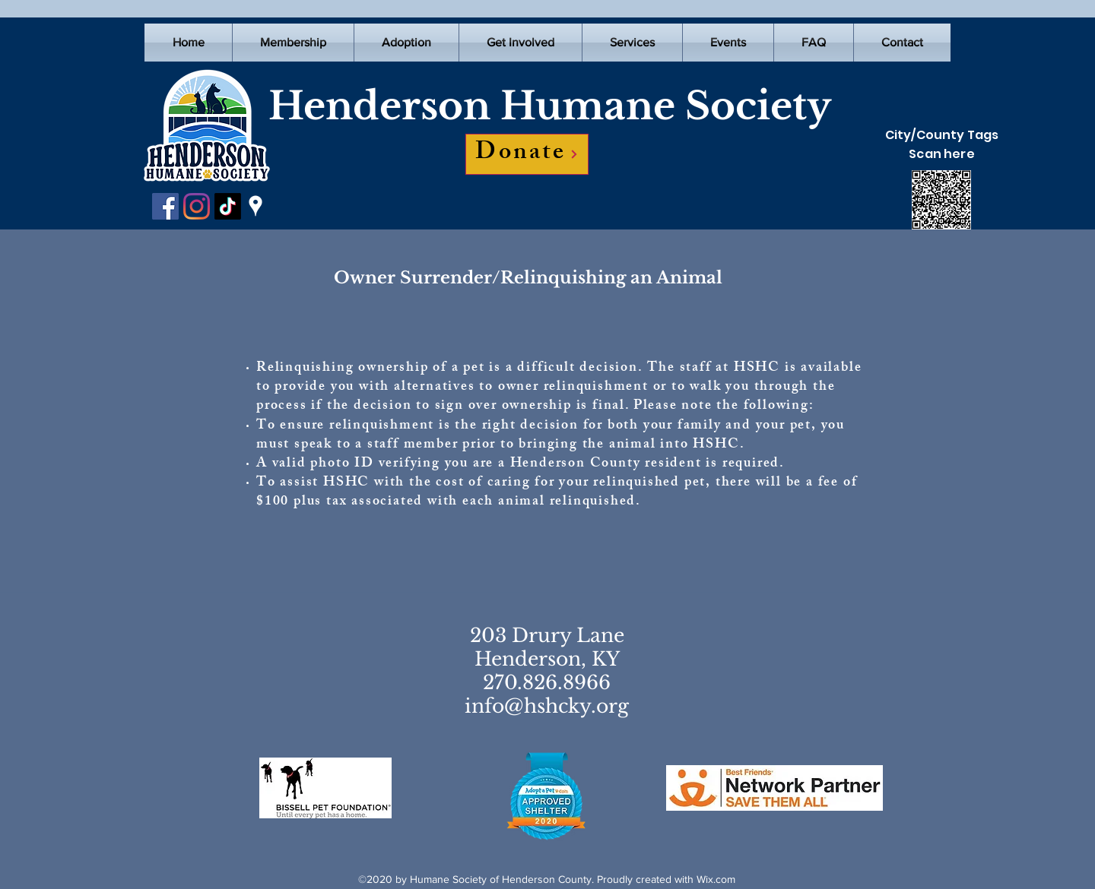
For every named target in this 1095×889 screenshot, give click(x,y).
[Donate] (527, 154)
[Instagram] (196, 206)
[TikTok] (227, 206)
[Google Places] (255, 205)
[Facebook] (165, 206)
